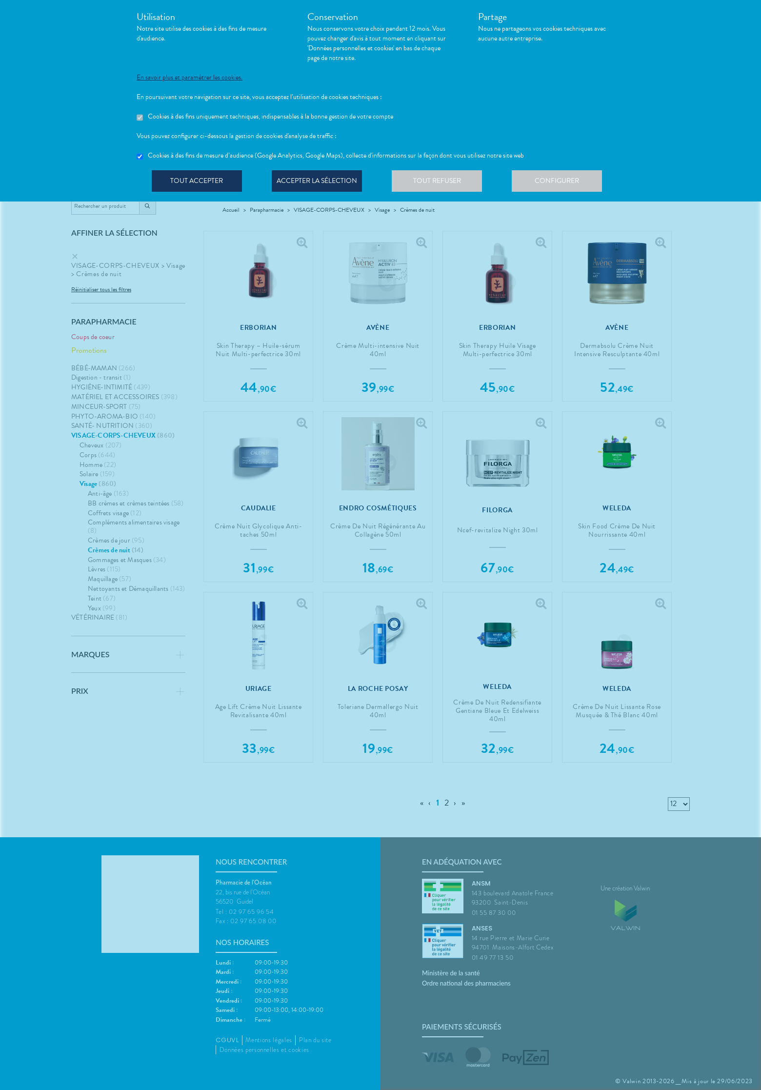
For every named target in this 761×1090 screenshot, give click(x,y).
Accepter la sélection (320, 182)
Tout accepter (197, 182)
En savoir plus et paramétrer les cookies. (189, 77)
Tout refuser (441, 182)
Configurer (563, 182)
